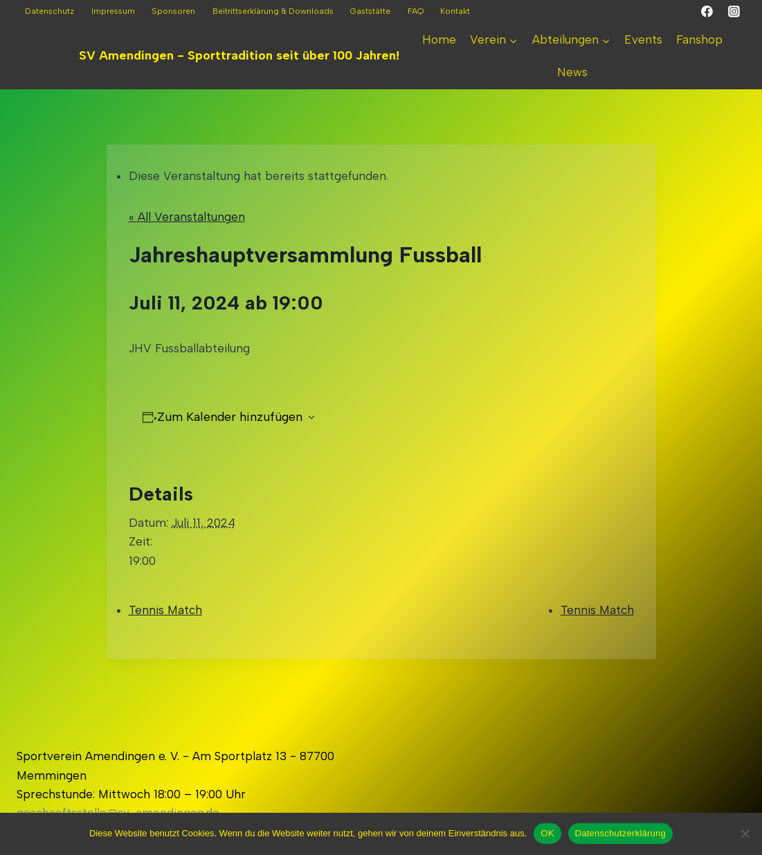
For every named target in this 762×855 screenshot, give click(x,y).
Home (439, 39)
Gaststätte (370, 11)
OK (547, 833)
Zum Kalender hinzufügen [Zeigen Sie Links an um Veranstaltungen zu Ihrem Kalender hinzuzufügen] (229, 416)
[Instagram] (733, 12)
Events (643, 39)
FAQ (416, 11)
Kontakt (455, 11)
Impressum (113, 11)
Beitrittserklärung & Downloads (273, 11)
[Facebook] (707, 12)
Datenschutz (49, 11)
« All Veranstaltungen (187, 217)
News (572, 72)
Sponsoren (173, 11)
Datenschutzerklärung (620, 833)
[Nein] (745, 833)
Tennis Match (165, 610)
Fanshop (699, 39)
